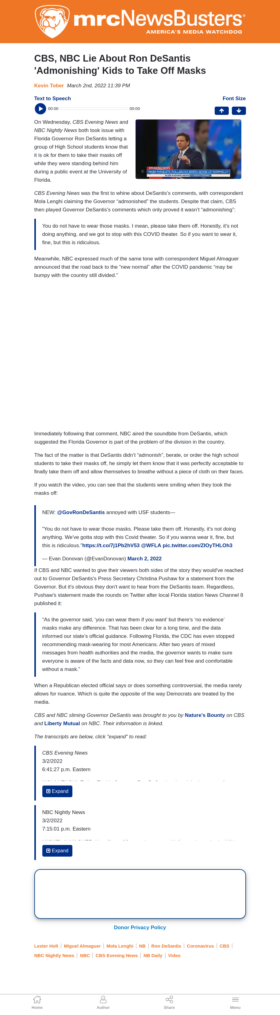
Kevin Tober (49, 86)
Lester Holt (46, 946)
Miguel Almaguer (82, 946)
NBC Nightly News (54, 955)
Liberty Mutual (62, 723)
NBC (85, 955)
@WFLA (151, 545)
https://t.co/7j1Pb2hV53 (111, 545)
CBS (224, 946)
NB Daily (153, 955)
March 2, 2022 (145, 559)
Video (174, 955)
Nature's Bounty (205, 715)
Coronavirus (200, 946)
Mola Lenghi (119, 946)
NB (142, 946)
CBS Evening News (117, 955)
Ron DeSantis (166, 946)
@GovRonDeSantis (81, 512)
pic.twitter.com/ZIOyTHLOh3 (197, 545)
